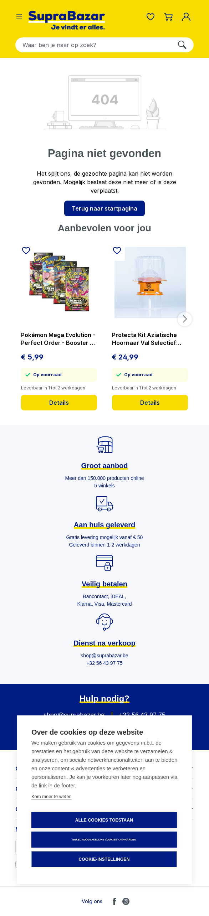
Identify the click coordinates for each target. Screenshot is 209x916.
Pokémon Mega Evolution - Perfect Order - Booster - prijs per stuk (58, 339)
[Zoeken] (182, 44)
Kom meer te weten (51, 796)
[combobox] (93, 44)
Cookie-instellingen (103, 859)
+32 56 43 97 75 (142, 715)
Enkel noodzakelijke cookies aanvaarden (104, 839)
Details (59, 402)
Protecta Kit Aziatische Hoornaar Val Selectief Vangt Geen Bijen (144, 339)
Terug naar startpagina (104, 208)
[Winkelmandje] (168, 16)
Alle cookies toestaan (104, 820)
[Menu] (19, 17)
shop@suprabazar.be (74, 715)
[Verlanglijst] (150, 16)
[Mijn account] (187, 16)
